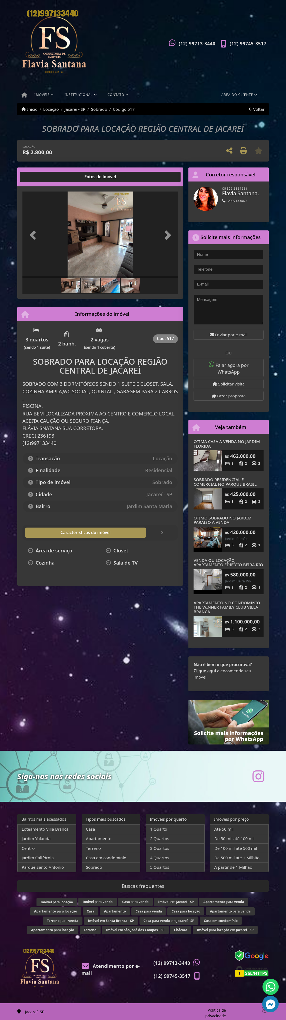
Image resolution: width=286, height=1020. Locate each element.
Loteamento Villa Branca (45, 829)
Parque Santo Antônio (43, 867)
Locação (51, 109)
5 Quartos (159, 867)
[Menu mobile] (24, 95)
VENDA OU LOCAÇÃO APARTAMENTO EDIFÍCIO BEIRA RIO (228, 563)
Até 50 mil (224, 829)
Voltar (257, 109)
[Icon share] (258, 776)
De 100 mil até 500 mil (235, 848)
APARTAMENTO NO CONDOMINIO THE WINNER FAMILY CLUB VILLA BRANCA (227, 607)
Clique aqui (205, 670)
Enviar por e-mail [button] (229, 334)
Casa (90, 829)
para (57, 902)
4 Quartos (159, 857)
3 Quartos (159, 848)
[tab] (40, 177)
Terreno (93, 848)
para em (169, 920)
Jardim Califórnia (38, 857)
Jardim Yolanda (36, 838)
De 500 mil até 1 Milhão (237, 857)
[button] (34, 235)
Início (29, 109)
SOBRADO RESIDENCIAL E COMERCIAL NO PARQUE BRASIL (225, 482)
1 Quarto (158, 829)
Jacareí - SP (75, 109)
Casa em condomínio (106, 857)
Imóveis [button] (41, 94)
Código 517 (124, 109)
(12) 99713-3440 (197, 44)
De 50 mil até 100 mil (234, 838)
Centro (28, 848)
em (176, 902)
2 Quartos (159, 838)
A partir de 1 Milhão (233, 867)
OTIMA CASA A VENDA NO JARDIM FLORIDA (227, 444)
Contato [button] (116, 94)
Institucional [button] (79, 94)
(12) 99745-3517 (248, 44)
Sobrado (99, 109)
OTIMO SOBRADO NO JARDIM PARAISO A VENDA (222, 520)
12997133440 (234, 201)
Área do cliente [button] (237, 94)
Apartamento (99, 838)
